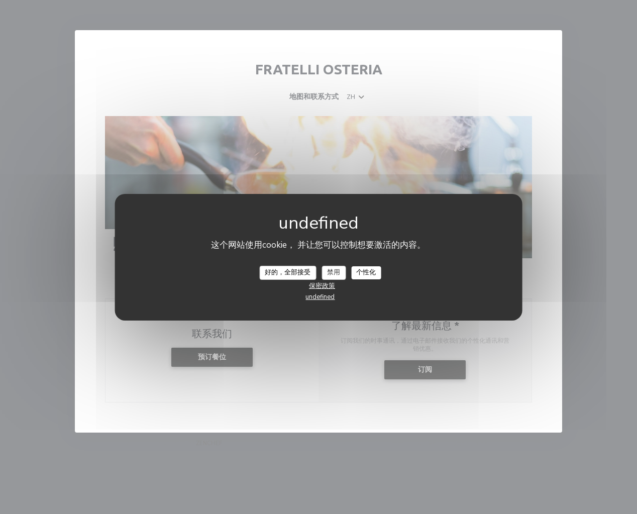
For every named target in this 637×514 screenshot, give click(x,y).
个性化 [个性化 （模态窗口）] (366, 272)
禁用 (333, 272)
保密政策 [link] (322, 285)
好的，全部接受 (287, 272)
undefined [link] (320, 296)
